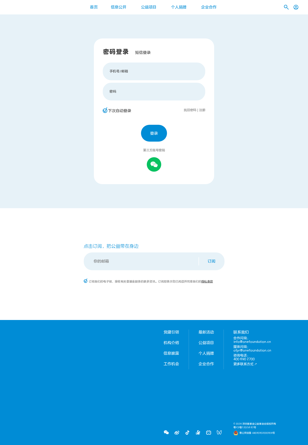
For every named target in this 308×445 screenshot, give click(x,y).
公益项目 (148, 7)
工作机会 (171, 364)
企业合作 (209, 7)
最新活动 (206, 332)
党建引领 (171, 332)
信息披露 (171, 353)
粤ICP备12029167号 (244, 427)
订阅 (211, 261)
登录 (154, 133)
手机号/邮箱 (118, 71)
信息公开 (118, 7)
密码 (112, 91)
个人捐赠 (178, 7)
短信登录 (143, 52)
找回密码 (190, 110)
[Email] (141, 261)
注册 (202, 110)
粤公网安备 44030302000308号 (257, 433)
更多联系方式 (245, 364)
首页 (94, 7)
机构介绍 (171, 343)
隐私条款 (207, 281)
